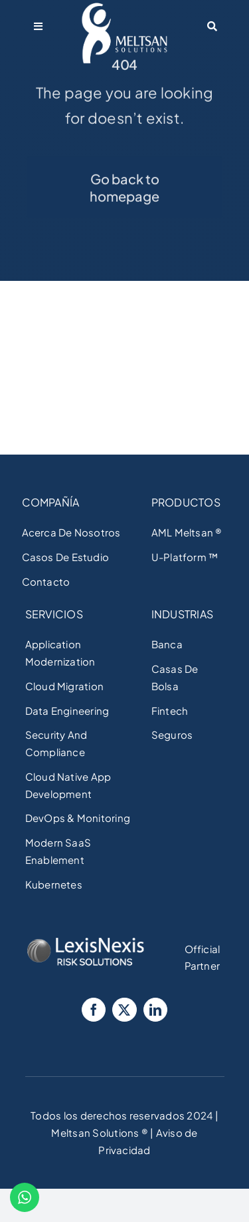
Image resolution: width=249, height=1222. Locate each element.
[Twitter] (124, 1010)
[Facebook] (94, 1010)
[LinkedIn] (155, 1010)
